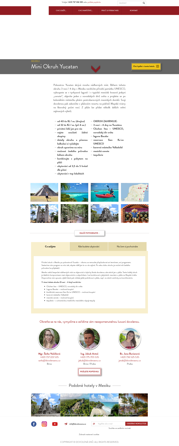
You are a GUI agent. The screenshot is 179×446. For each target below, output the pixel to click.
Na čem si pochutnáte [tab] (127, 246)
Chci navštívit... (85, 10)
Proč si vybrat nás (110, 10)
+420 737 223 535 (49, 357)
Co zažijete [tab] (50, 246)
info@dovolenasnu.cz (77, 423)
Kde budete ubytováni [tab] (88, 246)
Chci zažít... (61, 10)
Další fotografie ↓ (89, 233)
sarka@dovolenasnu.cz (49, 360)
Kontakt (134, 10)
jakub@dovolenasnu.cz (89, 360)
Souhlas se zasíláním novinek (120, 428)
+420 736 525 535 (129, 357)
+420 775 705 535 (89, 357)
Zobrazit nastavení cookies (89, 434)
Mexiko (35, 61)
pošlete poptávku (94, 2)
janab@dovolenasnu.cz (130, 360)
